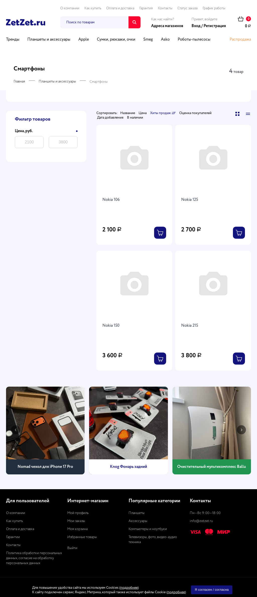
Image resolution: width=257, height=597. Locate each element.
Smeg (148, 40)
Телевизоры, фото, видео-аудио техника (152, 539)
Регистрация (215, 26)
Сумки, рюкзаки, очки (116, 40)
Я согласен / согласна (212, 589)
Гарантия (146, 8)
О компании (69, 8)
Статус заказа (187, 8)
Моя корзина (77, 529)
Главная (19, 81)
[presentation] (15, 429)
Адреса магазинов (167, 26)
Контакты (165, 8)
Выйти (72, 548)
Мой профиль (78, 513)
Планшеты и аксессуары (48, 40)
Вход (196, 26)
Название (127, 113)
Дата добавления (110, 117)
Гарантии (13, 537)
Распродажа (240, 40)
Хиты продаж (163, 113)
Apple (83, 40)
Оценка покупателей (195, 113)
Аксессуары (137, 521)
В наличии (135, 117)
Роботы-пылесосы (194, 40)
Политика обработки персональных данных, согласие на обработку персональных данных (34, 558)
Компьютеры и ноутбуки (147, 529)
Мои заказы (76, 521)
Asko (165, 40)
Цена (143, 113)
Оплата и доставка (120, 8)
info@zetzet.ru (201, 521)
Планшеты (136, 513)
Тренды (12, 40)
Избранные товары (82, 537)
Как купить (92, 8)
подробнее (129, 587)
